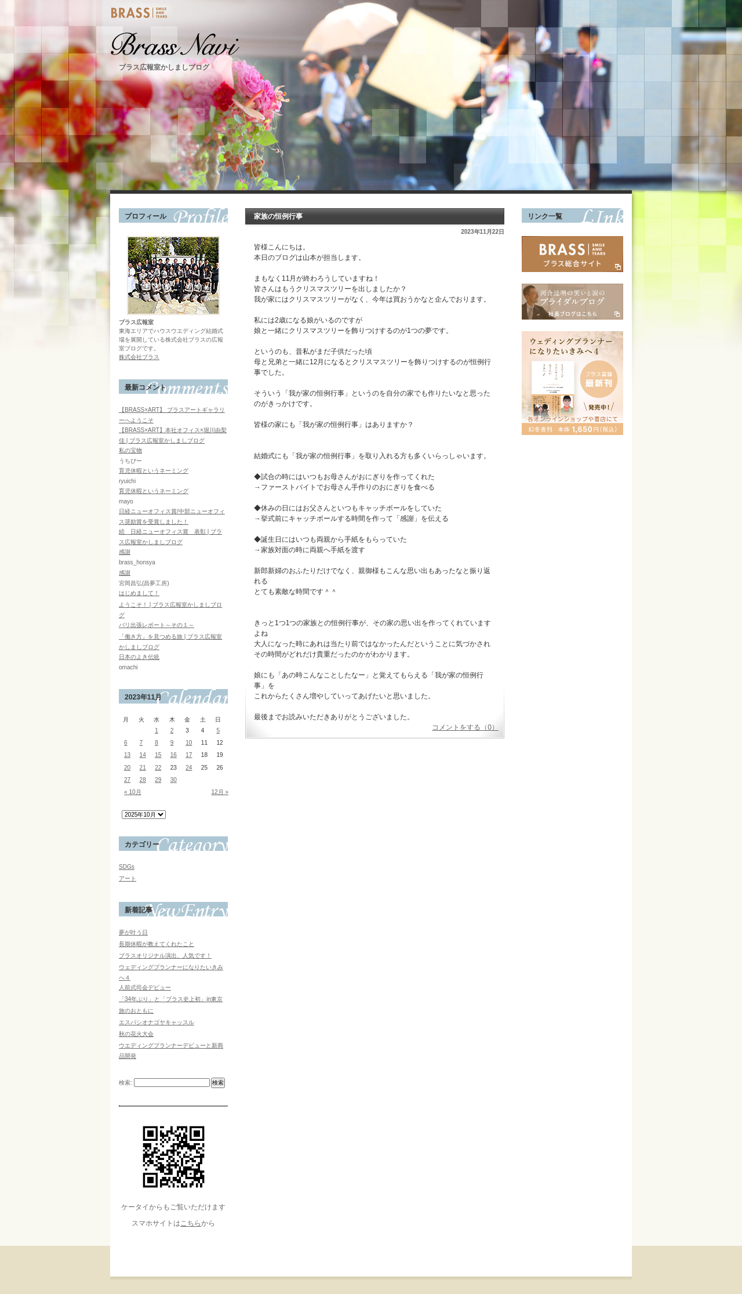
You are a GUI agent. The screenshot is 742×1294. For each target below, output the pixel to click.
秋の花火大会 (136, 1034)
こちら (190, 1223)
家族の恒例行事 (278, 216)
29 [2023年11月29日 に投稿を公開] (158, 780)
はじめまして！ (139, 593)
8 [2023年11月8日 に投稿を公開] (156, 743)
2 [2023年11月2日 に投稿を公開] (172, 730)
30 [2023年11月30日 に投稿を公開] (173, 780)
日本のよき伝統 (139, 657)
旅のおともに (136, 1010)
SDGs (126, 867)
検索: (125, 1082)
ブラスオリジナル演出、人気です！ (165, 955)
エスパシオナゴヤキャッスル (156, 1022)
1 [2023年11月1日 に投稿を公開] (156, 730)
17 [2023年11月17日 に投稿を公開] (189, 755)
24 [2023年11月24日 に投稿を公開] (189, 767)
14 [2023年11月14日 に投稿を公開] (143, 755)
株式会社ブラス (139, 357)
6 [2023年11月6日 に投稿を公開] (126, 743)
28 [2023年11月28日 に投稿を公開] (143, 780)
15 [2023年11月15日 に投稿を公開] (158, 755)
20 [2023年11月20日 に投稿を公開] (127, 767)
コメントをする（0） (465, 727)
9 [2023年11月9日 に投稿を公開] (172, 743)
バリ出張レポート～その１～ (156, 625)
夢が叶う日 (133, 932)
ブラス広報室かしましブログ (164, 67)
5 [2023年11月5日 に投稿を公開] (218, 730)
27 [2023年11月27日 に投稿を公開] (127, 780)
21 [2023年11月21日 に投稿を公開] (143, 767)
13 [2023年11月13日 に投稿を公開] (127, 755)
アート (127, 878)
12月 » (219, 792)
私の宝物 (130, 450)
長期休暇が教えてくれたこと (156, 944)
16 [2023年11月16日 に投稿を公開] (173, 755)
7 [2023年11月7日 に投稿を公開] (141, 743)
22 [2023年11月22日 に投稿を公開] (158, 767)
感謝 (124, 552)
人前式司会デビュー (145, 987)
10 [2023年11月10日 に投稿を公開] (189, 743)
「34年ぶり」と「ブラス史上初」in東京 (171, 999)
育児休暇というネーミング (153, 470)
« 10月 (132, 792)
